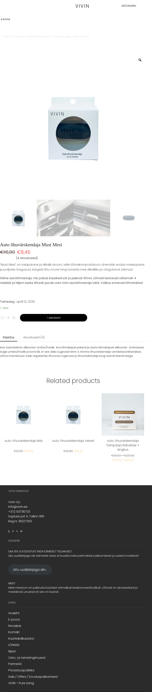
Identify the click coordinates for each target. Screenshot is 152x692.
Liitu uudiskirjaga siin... (30, 569)
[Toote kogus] (8, 317)
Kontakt (14, 632)
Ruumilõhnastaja (38, 36)
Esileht (7, 36)
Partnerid (14, 664)
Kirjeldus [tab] (9, 337)
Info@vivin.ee (17, 507)
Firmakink (14, 626)
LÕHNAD (14, 645)
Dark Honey (81, 36)
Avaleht (13, 613)
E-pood (19, 36)
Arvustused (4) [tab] (34, 337)
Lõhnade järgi (61, 36)
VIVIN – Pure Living (21, 683)
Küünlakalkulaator (21, 638)
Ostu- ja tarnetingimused (26, 658)
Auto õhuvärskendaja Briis (24, 441)
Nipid (11, 651)
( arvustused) (27, 258)
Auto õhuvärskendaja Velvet (73, 441)
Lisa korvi (54, 318)
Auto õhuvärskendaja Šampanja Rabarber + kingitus (122, 445)
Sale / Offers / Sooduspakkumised (33, 677)
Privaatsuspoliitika (21, 670)
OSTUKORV (128, 5)
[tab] (8, 337)
